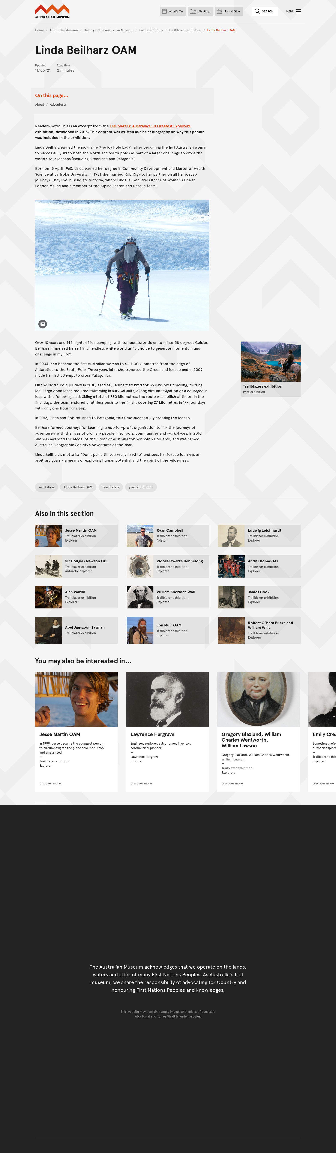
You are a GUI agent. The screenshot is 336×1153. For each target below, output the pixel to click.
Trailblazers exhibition (185, 30)
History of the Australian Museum (108, 30)
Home (39, 30)
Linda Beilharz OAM (78, 487)
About (39, 104)
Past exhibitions (151, 30)
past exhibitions (141, 487)
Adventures (58, 104)
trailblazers (111, 487)
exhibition (46, 487)
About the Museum (64, 30)
